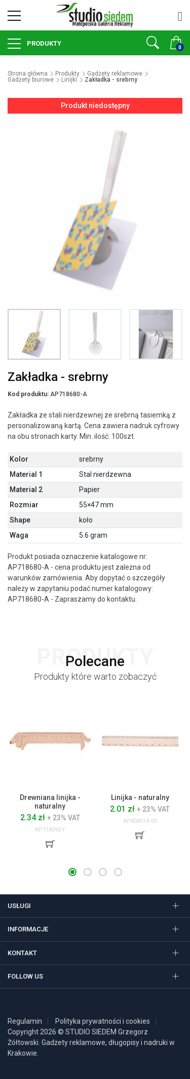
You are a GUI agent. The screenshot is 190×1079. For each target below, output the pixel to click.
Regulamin (25, 1021)
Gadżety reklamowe (114, 73)
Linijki (69, 79)
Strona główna (28, 73)
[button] (72, 872)
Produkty (43, 43)
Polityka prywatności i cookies (102, 1021)
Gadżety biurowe (31, 79)
